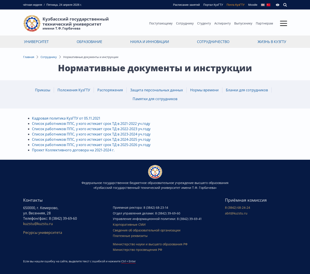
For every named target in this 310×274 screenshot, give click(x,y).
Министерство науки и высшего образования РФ (150, 244)
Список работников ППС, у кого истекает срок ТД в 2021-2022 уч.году (91, 123)
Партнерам (264, 23)
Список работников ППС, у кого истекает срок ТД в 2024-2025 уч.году (91, 139)
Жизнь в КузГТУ (272, 41)
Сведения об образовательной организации (146, 230)
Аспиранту (222, 23)
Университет (36, 41)
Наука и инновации (149, 41)
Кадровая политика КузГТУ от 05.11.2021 (66, 118)
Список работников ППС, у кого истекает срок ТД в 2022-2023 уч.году (91, 128)
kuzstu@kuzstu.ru (38, 223)
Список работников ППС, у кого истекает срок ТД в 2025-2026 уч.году (91, 144)
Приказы (42, 90)
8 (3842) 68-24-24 (237, 207)
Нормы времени (204, 90)
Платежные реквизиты (130, 236)
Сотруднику (185, 23)
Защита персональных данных (156, 90)
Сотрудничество (213, 41)
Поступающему (161, 23)
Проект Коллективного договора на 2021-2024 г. (73, 150)
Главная (28, 57)
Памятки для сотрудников (155, 98)
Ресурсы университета (42, 232)
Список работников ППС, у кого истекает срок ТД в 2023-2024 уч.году (91, 134)
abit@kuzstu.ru (236, 213)
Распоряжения (110, 90)
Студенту (204, 23)
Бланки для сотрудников (247, 90)
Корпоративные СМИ (129, 224)
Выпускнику (243, 23)
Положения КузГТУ (74, 90)
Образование (89, 41)
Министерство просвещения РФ (137, 250)
